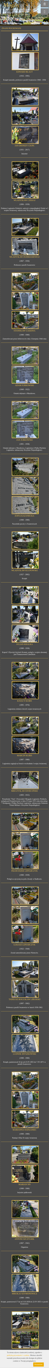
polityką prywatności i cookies (18, 1355)
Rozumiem (38, 1364)
